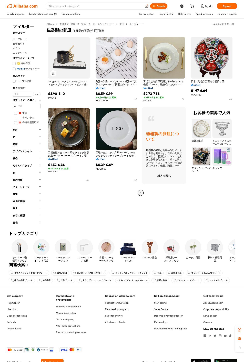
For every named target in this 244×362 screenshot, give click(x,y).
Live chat (11, 309)
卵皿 (157, 273)
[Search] (158, 6)
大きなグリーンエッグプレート (95, 280)
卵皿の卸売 (160, 280)
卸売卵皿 (45, 280)
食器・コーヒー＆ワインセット (97, 24)
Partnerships (161, 322)
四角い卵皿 (60, 273)
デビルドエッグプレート (186, 280)
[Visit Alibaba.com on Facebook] (204, 335)
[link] (239, 329)
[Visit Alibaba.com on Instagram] (220, 335)
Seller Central (161, 309)
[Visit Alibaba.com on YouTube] (225, 335)
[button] (147, 6)
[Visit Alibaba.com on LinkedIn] (209, 335)
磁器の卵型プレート (22, 280)
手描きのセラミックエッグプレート (29, 273)
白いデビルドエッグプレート (132, 280)
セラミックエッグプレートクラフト (130, 273)
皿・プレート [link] (136, 24)
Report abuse (14, 328)
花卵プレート (65, 280)
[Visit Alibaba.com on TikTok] (230, 335)
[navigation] (26, 124)
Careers (207, 322)
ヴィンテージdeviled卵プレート (204, 273)
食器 (121, 24)
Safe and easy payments (69, 306)
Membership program (116, 309)
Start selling (160, 302)
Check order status (17, 315)
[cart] (192, 6)
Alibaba (50, 24)
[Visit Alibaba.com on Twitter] (215, 335)
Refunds (11, 322)
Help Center (13, 302)
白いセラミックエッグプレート (89, 273)
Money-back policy (66, 313)
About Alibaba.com (213, 302)
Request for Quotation (117, 302)
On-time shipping (65, 319)
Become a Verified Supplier (168, 315)
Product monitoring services (71, 332)
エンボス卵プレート (217, 280)
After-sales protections (68, 326)
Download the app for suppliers (170, 328)
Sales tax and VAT (114, 315)
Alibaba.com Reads (115, 322)
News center (210, 315)
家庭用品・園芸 (67, 24)
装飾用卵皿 (174, 273)
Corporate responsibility (216, 309)
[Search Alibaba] (95, 6)
